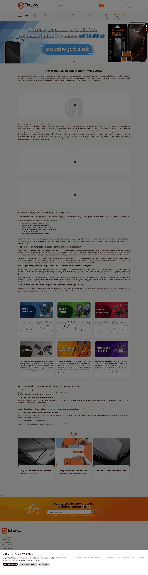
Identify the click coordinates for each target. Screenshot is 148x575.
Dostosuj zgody (44, 564)
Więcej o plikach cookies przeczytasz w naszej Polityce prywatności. (24, 560)
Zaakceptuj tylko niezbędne (28, 564)
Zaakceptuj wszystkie (10, 564)
